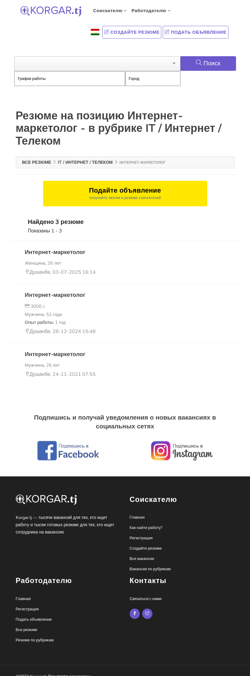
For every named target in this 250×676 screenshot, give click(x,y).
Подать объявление (195, 32)
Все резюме (36, 153)
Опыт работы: (45, 314)
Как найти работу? (146, 519)
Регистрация (141, 529)
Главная (137, 509)
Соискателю (110, 11)
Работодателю (151, 11)
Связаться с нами (146, 590)
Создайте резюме (131, 32)
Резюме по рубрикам (35, 631)
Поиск (208, 54)
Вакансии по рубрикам (150, 560)
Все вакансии (142, 550)
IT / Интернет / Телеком (85, 153)
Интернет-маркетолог (54, 243)
